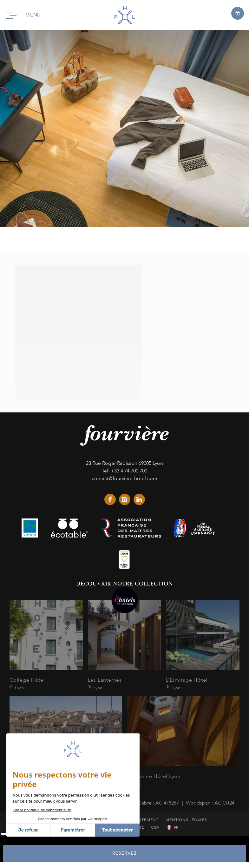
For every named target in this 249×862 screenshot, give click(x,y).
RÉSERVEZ (124, 853)
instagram (124, 499)
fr (176, 827)
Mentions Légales (186, 819)
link (30, 528)
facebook (110, 499)
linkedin (139, 499)
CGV (155, 827)
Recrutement (143, 819)
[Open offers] (237, 13)
